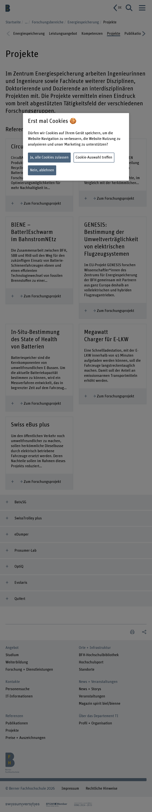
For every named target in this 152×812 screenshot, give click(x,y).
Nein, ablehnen (42, 170)
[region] (76, 147)
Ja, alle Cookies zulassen (49, 157)
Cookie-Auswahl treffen (94, 157)
